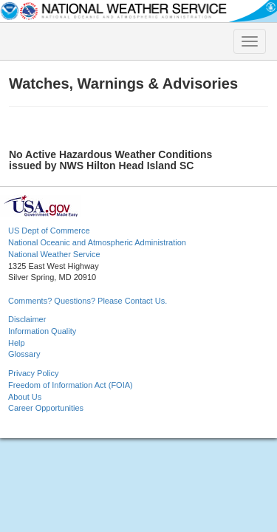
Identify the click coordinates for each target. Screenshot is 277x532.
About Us (24, 396)
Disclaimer (27, 319)
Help (16, 342)
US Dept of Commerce (49, 230)
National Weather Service (54, 254)
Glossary (24, 353)
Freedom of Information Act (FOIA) (70, 385)
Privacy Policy (33, 373)
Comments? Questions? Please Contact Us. (87, 300)
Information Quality (42, 331)
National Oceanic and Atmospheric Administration (97, 242)
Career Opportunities (45, 407)
